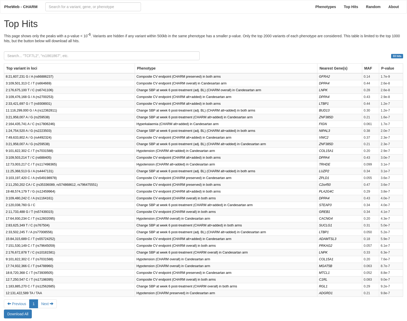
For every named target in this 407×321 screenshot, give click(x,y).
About (393, 7)
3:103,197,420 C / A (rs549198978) (31, 178)
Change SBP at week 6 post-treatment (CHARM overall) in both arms (187, 286)
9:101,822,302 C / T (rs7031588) (29, 151)
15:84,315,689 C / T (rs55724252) (30, 239)
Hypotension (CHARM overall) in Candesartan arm (173, 218)
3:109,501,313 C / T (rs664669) (28, 83)
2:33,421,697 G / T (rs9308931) (29, 104)
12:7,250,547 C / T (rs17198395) (29, 279)
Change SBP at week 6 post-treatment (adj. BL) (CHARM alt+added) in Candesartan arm (201, 144)
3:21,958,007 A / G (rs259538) (28, 117)
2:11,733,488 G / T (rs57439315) (29, 212)
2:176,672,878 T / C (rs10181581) (30, 252)
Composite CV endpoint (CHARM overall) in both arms (176, 198)
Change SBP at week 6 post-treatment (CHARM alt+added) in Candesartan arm (195, 117)
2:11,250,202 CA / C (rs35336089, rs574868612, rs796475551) (52, 185)
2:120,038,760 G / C (20, 205)
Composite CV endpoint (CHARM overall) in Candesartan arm (182, 83)
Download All (17, 314)
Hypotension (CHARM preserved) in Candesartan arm (176, 293)
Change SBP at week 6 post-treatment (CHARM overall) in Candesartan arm (192, 252)
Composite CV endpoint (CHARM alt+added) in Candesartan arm (184, 97)
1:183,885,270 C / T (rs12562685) (30, 286)
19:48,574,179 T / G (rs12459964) (30, 191)
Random (373, 7)
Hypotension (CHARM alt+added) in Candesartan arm (176, 151)
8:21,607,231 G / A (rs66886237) (29, 76)
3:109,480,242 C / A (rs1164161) (29, 198)
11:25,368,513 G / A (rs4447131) (29, 171)
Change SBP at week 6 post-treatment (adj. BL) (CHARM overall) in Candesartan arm (199, 90)
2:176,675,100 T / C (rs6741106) (29, 90)
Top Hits (351, 7)
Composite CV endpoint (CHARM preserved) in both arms (179, 76)
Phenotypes (325, 7)
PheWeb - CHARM (21, 6)
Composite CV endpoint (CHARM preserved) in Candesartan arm (184, 178)
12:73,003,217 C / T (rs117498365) (31, 164)
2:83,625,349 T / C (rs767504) (28, 225)
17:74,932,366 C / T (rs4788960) (29, 266)
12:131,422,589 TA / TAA (24, 293)
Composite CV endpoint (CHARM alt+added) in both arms (179, 104)
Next (47, 304)
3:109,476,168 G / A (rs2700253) (29, 97)
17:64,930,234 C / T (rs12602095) (30, 218)
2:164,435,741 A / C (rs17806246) (30, 124)
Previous (16, 304)
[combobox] (93, 6)
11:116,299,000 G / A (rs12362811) (31, 110)
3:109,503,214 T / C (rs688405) (28, 157)
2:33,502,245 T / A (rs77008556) (29, 232)
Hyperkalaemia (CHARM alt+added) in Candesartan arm (178, 124)
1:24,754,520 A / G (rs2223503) (29, 131)
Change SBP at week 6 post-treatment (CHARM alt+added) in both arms (189, 225)
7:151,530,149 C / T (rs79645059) (30, 246)
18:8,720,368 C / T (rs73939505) (29, 273)
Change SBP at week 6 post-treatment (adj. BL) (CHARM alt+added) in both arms (196, 110)
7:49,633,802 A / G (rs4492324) (29, 137)
